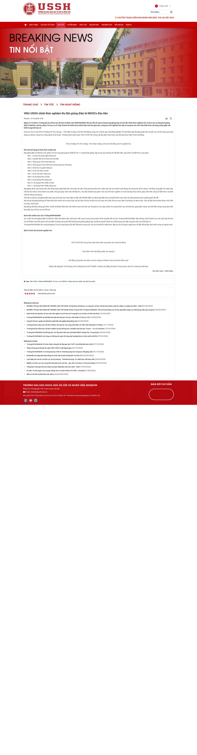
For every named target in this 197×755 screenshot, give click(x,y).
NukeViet (78, 746)
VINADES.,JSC (95, 746)
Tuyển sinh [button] (72, 25)
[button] (161, 6)
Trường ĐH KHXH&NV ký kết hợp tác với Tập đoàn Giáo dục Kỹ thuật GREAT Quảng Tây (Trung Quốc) (63, 683)
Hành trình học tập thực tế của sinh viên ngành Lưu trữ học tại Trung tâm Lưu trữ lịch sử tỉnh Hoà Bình (63, 664)
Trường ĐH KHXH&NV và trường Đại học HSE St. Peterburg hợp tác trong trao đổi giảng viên (60, 702)
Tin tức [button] (60, 25)
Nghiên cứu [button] (107, 25)
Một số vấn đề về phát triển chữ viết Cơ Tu (42, 724)
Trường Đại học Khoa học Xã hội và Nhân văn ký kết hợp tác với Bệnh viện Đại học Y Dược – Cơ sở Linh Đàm (65, 679)
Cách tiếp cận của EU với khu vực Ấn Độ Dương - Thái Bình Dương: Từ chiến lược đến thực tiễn (60, 709)
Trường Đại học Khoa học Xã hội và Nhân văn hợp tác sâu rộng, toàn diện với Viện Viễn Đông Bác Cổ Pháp (64, 675)
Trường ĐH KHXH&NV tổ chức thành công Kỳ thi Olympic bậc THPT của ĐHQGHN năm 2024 (60, 694)
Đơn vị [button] (129, 25)
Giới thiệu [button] (33, 25)
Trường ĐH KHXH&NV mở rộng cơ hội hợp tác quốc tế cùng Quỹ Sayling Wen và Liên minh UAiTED (62, 686)
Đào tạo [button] (83, 25)
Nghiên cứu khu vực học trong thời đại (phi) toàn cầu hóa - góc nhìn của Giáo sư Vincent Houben (61, 713)
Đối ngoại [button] (119, 25)
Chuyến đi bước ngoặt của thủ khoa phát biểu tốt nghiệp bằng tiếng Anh (52, 671)
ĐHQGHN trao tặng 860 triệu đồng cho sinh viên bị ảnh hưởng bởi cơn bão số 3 (55, 706)
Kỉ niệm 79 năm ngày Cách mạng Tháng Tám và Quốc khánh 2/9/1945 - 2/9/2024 (55, 721)
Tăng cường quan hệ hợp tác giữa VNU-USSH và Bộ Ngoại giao (49, 698)
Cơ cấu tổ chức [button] (48, 25)
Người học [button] (94, 25)
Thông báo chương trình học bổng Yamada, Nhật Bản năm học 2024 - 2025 (53, 717)
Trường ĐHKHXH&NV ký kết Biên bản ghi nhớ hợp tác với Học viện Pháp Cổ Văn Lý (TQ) (58, 667)
